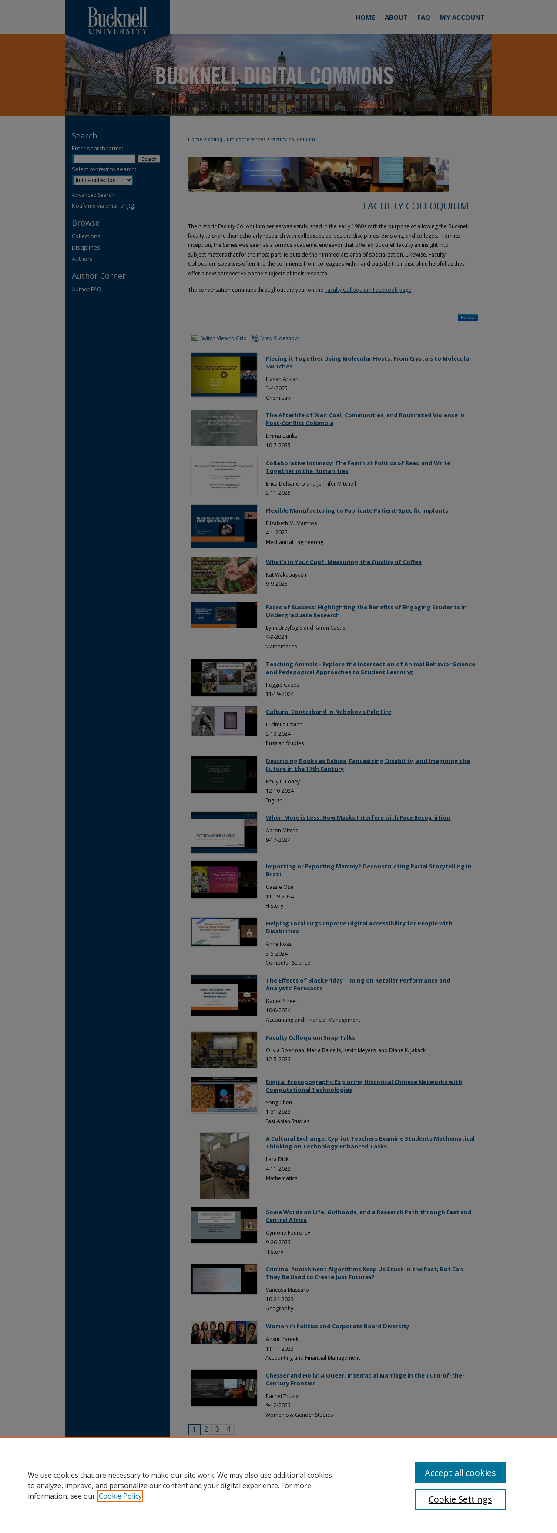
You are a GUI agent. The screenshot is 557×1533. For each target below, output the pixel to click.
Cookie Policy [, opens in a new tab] (120, 1496)
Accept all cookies (460, 1473)
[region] (278, 1485)
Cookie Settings (460, 1499)
